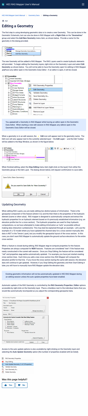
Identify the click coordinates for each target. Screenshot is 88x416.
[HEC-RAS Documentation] (3, 4)
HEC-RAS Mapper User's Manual (22, 4)
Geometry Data (34, 15)
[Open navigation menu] (83, 4)
